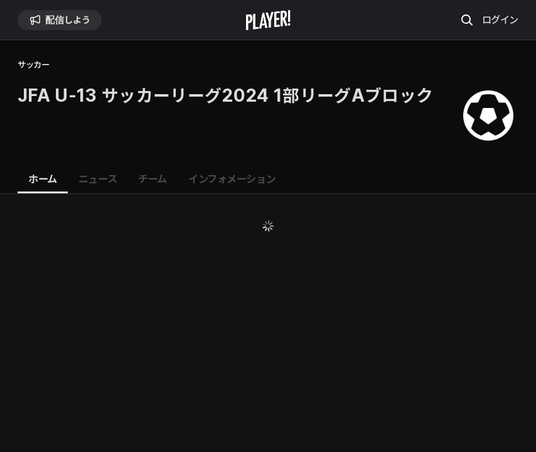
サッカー (33, 65)
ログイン (500, 19)
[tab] (43, 179)
